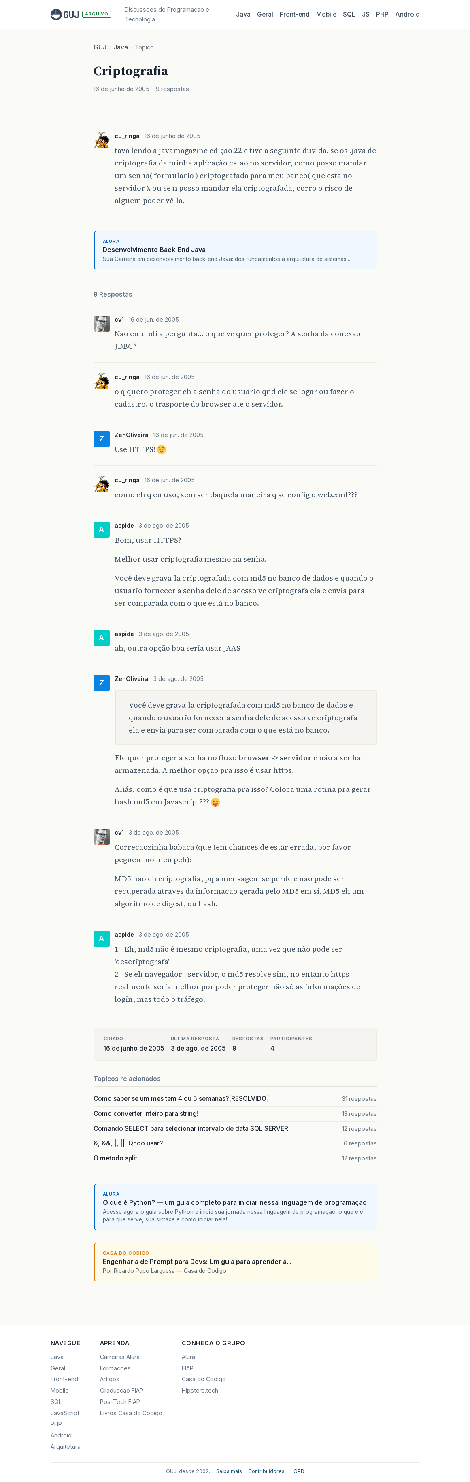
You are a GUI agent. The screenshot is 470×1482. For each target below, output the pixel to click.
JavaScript (65, 1413)
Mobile (326, 14)
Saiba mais (229, 1471)
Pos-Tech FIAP (120, 1401)
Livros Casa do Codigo (131, 1413)
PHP (382, 14)
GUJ (100, 47)
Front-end (64, 1379)
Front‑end (295, 14)
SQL (349, 14)
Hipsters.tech (200, 1390)
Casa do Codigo (204, 1379)
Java (243, 14)
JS (366, 14)
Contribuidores (266, 1471)
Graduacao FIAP (121, 1390)
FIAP (188, 1368)
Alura (188, 1356)
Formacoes (115, 1368)
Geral (265, 14)
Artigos (109, 1379)
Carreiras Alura (120, 1356)
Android (407, 14)
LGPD (297, 1471)
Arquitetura (66, 1446)
